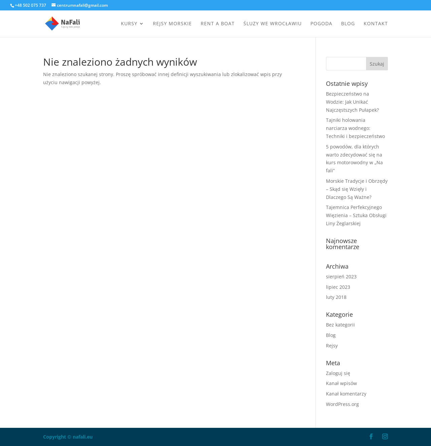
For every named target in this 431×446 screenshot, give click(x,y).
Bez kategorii (340, 324)
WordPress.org (342, 404)
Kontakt (376, 24)
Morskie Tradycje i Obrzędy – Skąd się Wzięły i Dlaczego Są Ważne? (357, 189)
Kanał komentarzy (346, 393)
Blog (348, 24)
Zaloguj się (338, 373)
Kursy (129, 24)
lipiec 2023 (338, 287)
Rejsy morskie (172, 24)
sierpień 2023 (341, 276)
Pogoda (321, 24)
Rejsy (332, 345)
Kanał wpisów (341, 383)
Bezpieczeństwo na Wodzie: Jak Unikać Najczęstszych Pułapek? (352, 102)
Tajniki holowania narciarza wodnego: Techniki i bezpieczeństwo (355, 128)
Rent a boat (218, 24)
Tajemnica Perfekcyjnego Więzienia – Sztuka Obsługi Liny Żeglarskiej (356, 215)
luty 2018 (336, 297)
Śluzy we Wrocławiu (272, 24)
